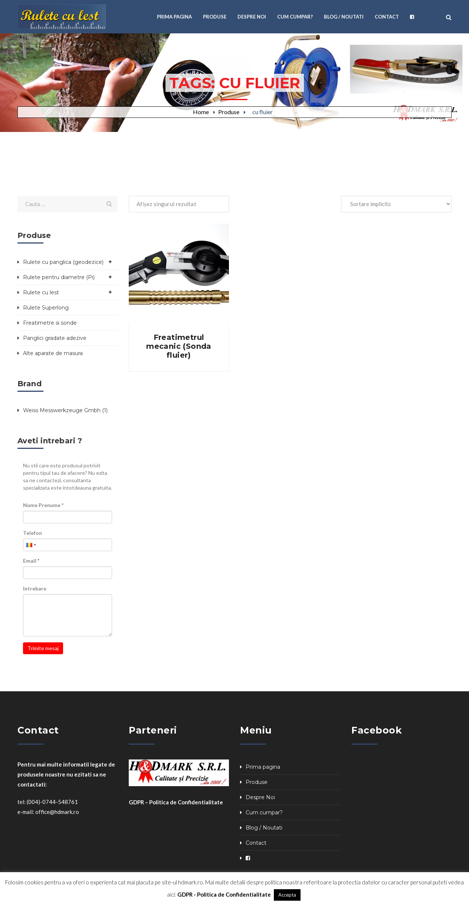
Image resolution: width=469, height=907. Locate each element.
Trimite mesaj (43, 648)
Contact (256, 843)
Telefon (32, 533)
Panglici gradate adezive (54, 338)
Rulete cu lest (41, 292)
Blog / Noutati (264, 827)
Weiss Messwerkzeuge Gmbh (62, 410)
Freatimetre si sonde (50, 323)
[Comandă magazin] (396, 204)
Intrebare (34, 588)
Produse (228, 111)
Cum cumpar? (264, 812)
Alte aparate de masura (53, 353)
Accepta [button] (287, 895)
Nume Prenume (43, 505)
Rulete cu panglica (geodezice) (63, 262)
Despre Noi (260, 797)
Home (201, 111)
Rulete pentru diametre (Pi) (59, 277)
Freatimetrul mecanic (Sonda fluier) (178, 346)
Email (31, 560)
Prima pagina (263, 767)
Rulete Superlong (46, 307)
